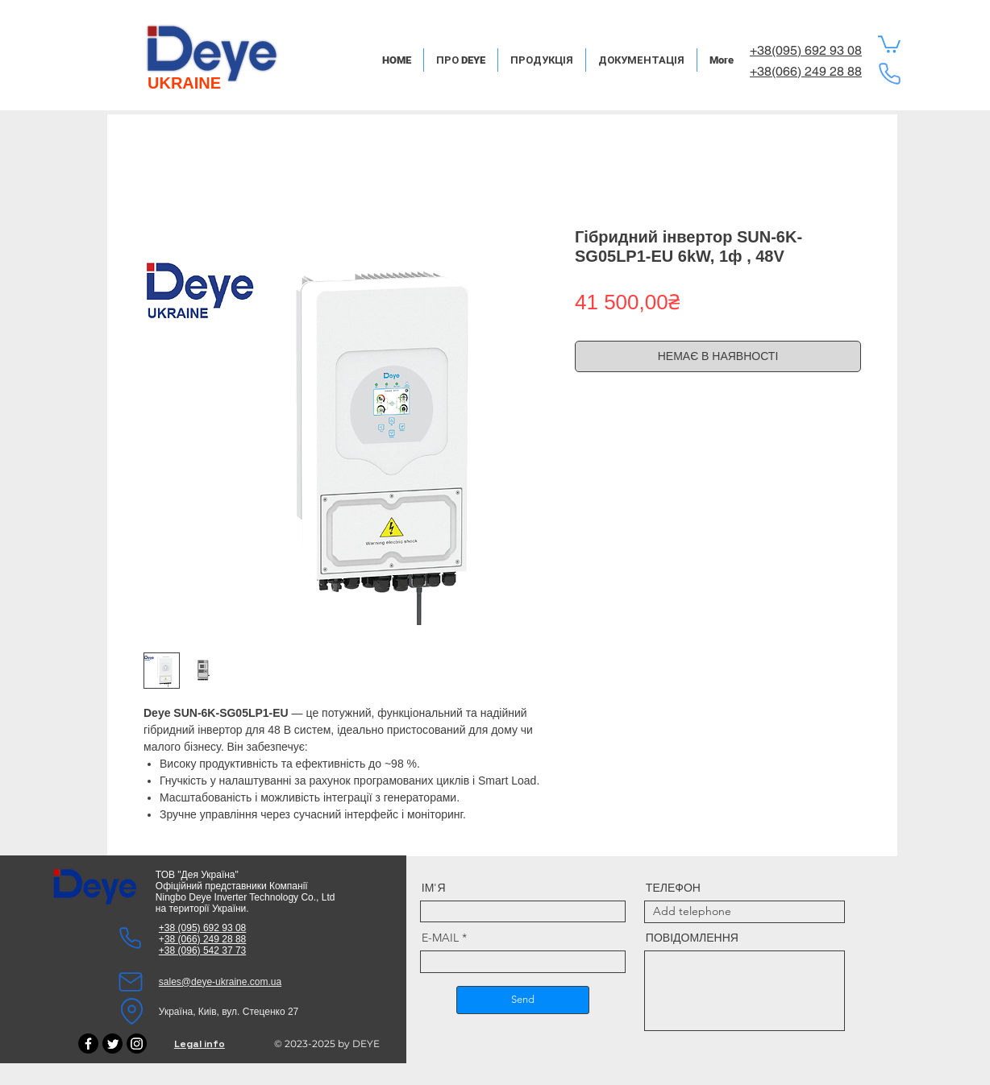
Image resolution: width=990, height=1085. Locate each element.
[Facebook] (88, 1043)
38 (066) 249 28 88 (205, 939)
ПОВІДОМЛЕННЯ (692, 937)
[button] (889, 43)
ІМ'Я (434, 887)
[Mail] (130, 982)
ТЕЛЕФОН (673, 887)
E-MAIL (440, 937)
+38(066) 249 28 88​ (806, 71)
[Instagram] (137, 1043)
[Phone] (890, 73)
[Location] (132, 1012)
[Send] (522, 1000)
